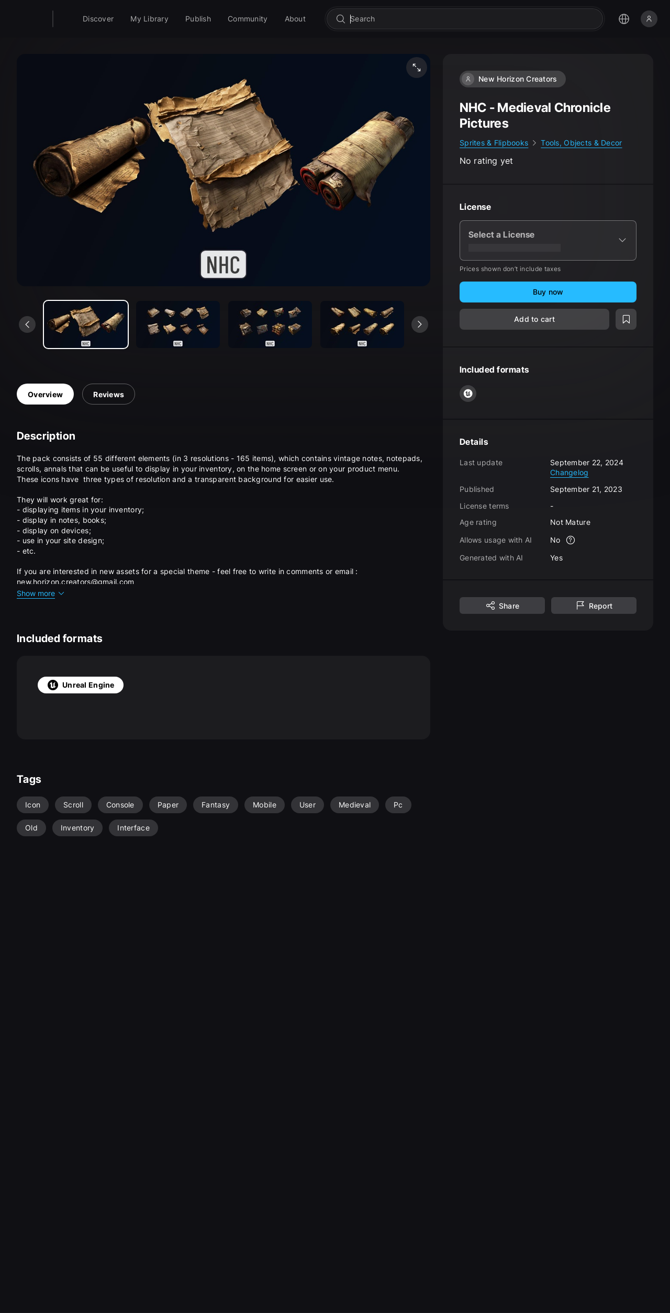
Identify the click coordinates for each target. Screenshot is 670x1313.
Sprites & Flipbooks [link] (494, 142)
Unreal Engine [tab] (81, 685)
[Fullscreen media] (416, 67)
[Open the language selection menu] (624, 18)
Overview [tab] (45, 394)
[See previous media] (27, 324)
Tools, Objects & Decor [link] (581, 142)
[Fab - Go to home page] (79, 18)
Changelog (569, 472)
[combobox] (485, 19)
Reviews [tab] (108, 394)
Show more (41, 593)
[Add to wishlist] (626, 319)
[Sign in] (649, 18)
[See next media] (419, 324)
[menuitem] (125, 18)
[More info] (571, 540)
